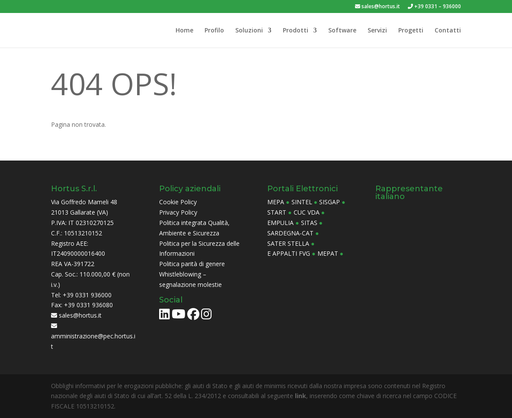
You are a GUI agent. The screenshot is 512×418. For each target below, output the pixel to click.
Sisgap (329, 202)
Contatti (448, 30)
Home (184, 30)
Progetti (410, 30)
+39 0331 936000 (87, 295)
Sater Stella (288, 243)
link (300, 396)
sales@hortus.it (377, 7)
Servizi (377, 30)
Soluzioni (249, 30)
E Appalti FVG (288, 253)
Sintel (301, 202)
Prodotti (295, 30)
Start (276, 212)
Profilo (214, 30)
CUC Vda (307, 212)
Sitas (309, 223)
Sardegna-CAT (290, 233)
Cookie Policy (178, 202)
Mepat (327, 253)
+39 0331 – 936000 (434, 7)
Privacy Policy (178, 212)
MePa (275, 202)
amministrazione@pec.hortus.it (93, 336)
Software (342, 30)
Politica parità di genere (192, 264)
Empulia (280, 223)
